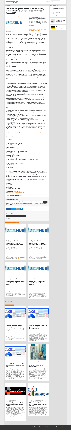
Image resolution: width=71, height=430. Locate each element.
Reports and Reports (9, 401)
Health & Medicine (36, 278)
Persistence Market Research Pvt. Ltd (35, 401)
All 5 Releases (8, 301)
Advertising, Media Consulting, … (38, 400)
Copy (45, 201)
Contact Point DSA (51, 426)
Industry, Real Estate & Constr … (15, 240)
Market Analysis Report (9, 241)
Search (62, 1)
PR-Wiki (39, 1)
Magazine (59, 2)
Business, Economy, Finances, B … (15, 278)
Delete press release (11, 216)
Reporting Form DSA (57, 426)
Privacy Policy (38, 426)
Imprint (43, 1)
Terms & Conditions (44, 426)
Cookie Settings (63, 426)
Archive (55, 2)
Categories (37, 2)
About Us (63, 2)
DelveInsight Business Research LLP (11, 362)
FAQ (31, 426)
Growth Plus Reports (32, 362)
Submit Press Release (44, 2)
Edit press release (22, 216)
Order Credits (51, 2)
